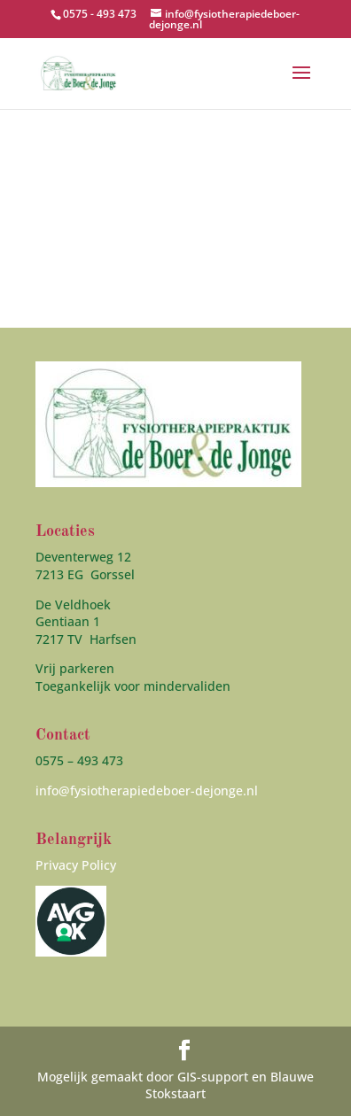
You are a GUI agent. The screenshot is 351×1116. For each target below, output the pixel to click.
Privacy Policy (75, 864)
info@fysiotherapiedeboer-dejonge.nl (146, 790)
